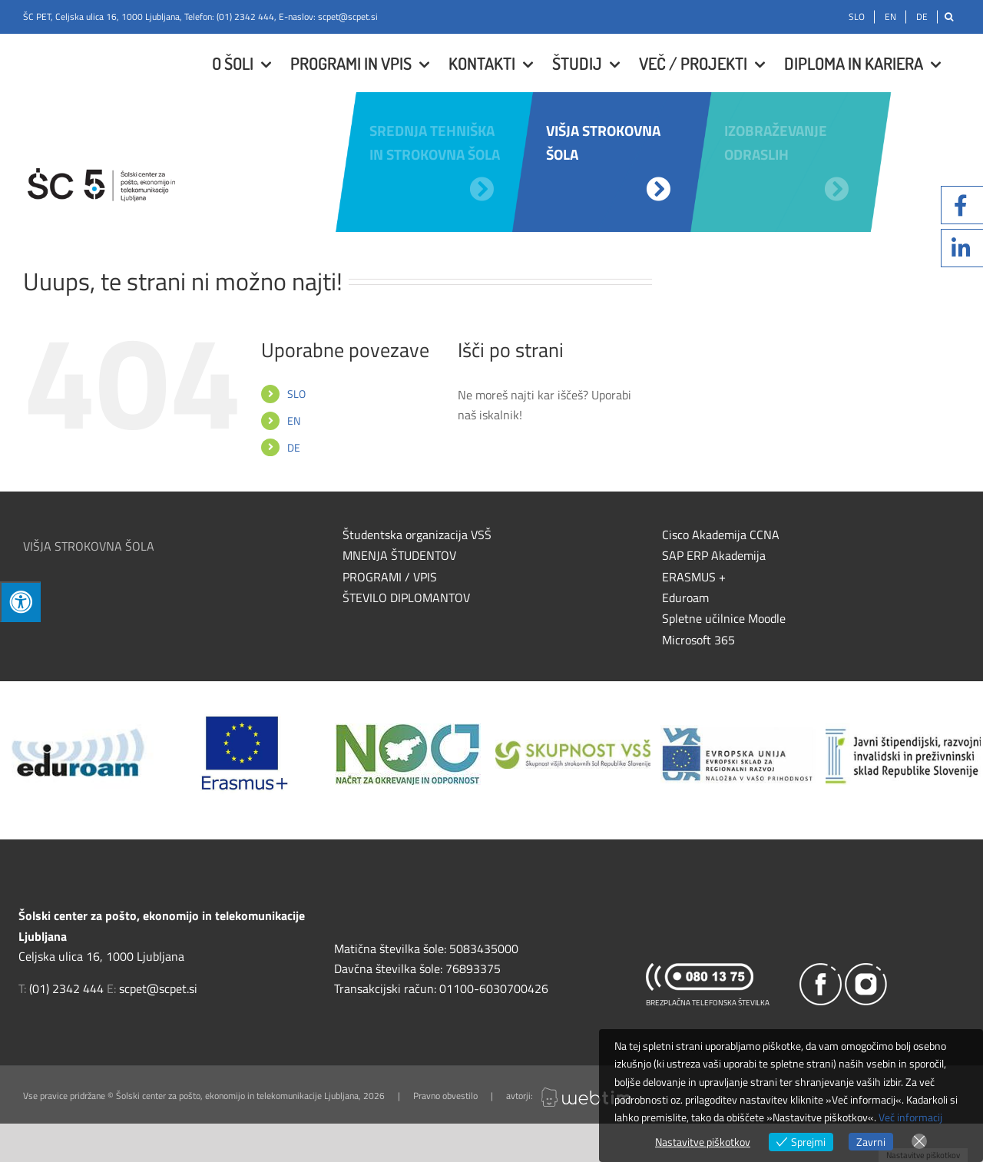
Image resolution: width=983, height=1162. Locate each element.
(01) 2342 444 (245, 16)
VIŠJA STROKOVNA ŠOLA (88, 546)
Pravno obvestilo (445, 1095)
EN (293, 420)
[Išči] (949, 17)
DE (293, 447)
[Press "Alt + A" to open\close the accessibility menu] (20, 601)
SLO (296, 394)
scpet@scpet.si (348, 16)
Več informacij (910, 1117)
